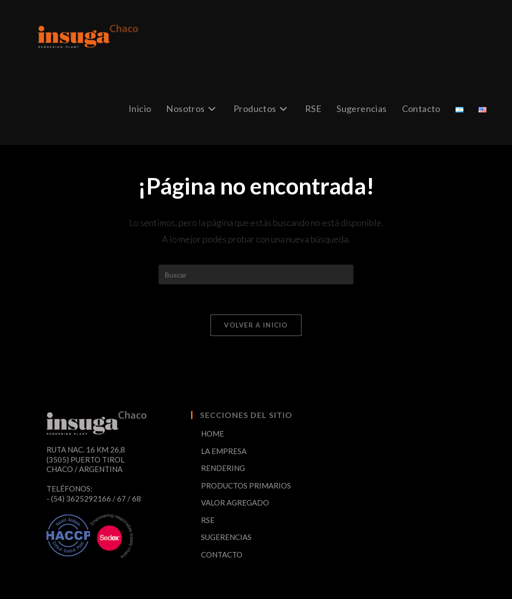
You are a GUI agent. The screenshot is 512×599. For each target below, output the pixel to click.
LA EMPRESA (223, 451)
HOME (212, 433)
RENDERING (223, 468)
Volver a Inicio (256, 325)
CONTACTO (221, 554)
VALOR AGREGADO (235, 502)
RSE (207, 520)
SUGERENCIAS (226, 537)
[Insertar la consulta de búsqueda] (256, 274)
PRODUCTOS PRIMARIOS (246, 485)
